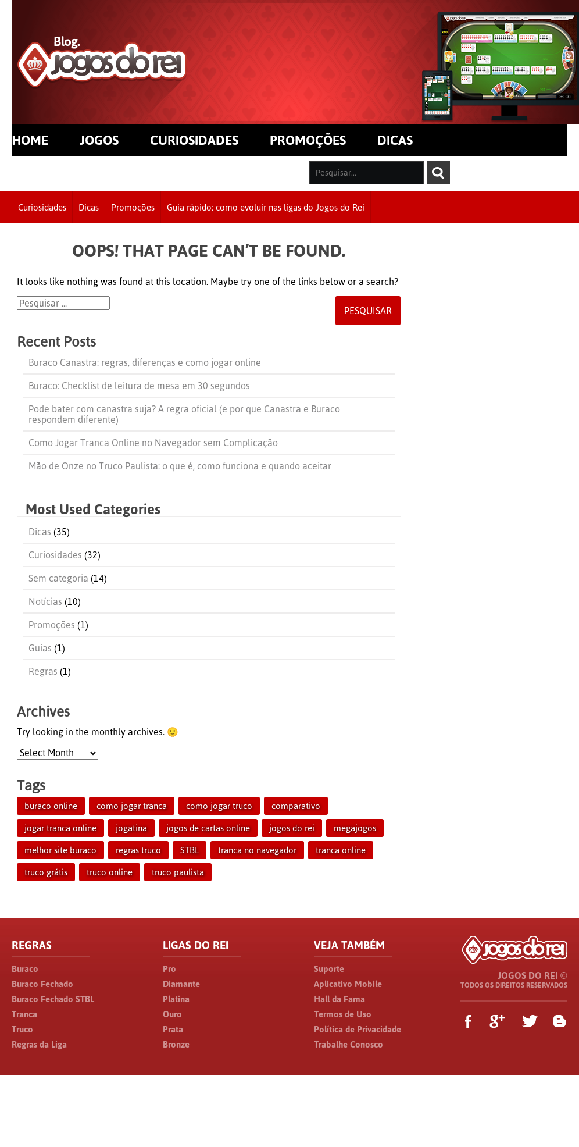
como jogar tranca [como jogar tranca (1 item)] (131, 806)
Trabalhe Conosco (348, 1044)
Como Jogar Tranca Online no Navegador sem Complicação (153, 442)
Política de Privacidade (357, 1029)
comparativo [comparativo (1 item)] (295, 806)
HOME (30, 140)
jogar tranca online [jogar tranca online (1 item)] (60, 828)
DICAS (395, 140)
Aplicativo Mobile (348, 984)
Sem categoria (58, 578)
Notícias (45, 601)
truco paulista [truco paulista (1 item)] (178, 872)
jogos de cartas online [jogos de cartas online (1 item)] (208, 828)
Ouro (172, 1014)
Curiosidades (42, 207)
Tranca (24, 1014)
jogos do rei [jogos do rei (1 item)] (291, 828)
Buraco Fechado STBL (53, 999)
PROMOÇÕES (308, 140)
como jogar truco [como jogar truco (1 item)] (219, 806)
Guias (40, 648)
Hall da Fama (339, 999)
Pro (169, 969)
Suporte (329, 969)
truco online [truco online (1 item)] (110, 872)
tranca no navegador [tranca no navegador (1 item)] (257, 850)
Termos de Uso (342, 1014)
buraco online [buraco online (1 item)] (50, 806)
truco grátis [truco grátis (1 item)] (45, 872)
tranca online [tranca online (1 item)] (341, 850)
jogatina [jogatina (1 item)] (131, 828)
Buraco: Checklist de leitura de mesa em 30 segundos (139, 385)
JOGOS (99, 140)
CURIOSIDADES (194, 140)
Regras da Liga (39, 1044)
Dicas (88, 207)
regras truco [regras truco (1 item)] (138, 850)
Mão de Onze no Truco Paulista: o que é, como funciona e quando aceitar (179, 466)
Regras (43, 671)
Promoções (133, 207)
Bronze (176, 1044)
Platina (176, 999)
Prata (173, 1029)
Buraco (25, 969)
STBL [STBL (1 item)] (189, 850)
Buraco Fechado (42, 984)
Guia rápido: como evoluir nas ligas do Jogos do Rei (265, 207)
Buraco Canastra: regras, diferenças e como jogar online (144, 362)
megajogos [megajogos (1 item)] (355, 828)
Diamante (181, 984)
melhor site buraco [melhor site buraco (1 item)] (60, 850)
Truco (22, 1029)
